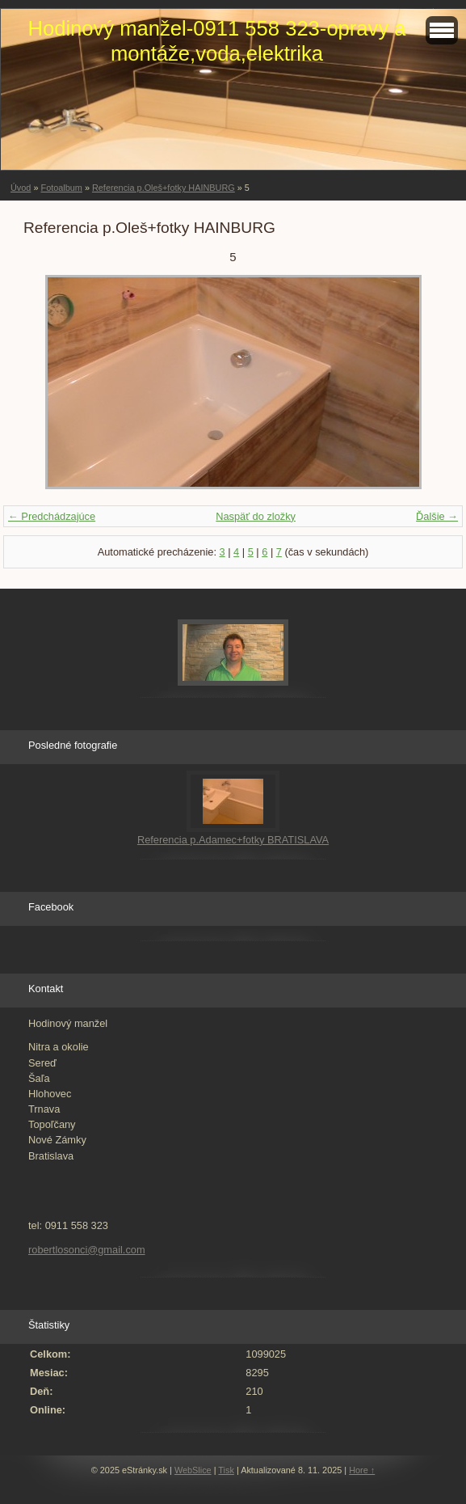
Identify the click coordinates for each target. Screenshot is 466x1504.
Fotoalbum (61, 187)
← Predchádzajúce (51, 516)
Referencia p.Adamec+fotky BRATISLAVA (233, 840)
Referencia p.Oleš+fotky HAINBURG (163, 187)
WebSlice (193, 1470)
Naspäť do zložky (256, 516)
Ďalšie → (437, 516)
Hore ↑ (362, 1470)
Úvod (20, 187)
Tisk (226, 1470)
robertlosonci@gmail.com (86, 1250)
